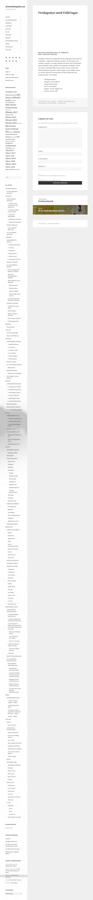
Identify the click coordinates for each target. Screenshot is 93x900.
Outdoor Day (11, 595)
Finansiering (11, 461)
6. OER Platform (12, 359)
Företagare (11, 495)
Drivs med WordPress (54, 223)
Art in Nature (11, 575)
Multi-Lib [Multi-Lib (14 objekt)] (9, 129)
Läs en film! (11, 740)
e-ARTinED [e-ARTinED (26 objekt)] (15, 97)
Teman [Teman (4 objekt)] (13, 148)
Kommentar (42, 127)
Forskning (10, 498)
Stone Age (10, 598)
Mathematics (11, 538)
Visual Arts (11, 557)
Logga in (7, 71)
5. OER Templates (13, 356)
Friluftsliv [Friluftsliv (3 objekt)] (13, 100)
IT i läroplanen (12, 506)
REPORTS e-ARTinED (12, 303)
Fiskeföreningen (13, 476)
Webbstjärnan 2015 (13, 521)
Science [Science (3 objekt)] (12, 137)
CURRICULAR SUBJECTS (13, 530)
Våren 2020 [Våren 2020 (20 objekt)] (10, 161)
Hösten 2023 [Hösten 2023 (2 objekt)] (19, 123)
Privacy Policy (10, 327)
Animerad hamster (13, 732)
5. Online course (12, 256)
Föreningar (11, 470)
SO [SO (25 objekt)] (18, 136)
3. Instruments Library (14, 392)
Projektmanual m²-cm (14, 444)
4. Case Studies (12, 353)
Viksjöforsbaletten (14, 487)
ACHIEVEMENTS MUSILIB (14, 384)
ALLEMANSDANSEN (11, 20)
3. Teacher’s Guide (13, 350)
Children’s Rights (13, 291)
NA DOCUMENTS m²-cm (13, 432)
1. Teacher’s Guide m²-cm (15, 418)
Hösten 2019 (62, 103)
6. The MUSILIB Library (14, 401)
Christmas (10, 578)
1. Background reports (14, 245)
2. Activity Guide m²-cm (14, 421)
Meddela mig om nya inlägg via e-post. (49, 180)
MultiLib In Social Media (14, 373)
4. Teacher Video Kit (13, 395)
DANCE (9, 722)
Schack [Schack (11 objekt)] (7, 137)
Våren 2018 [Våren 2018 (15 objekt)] (9, 156)
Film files (10, 768)
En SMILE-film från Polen (12, 849)
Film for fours (11, 771)
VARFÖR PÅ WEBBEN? (13, 504)
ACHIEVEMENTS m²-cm (13, 416)
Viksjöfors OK (12, 484)
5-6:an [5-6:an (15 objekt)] (14, 92)
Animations (11, 569)
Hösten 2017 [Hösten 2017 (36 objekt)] (11, 112)
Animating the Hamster (14, 765)
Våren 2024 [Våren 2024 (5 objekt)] (16, 169)
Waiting (10, 779)
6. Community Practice (14, 259)
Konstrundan (12, 479)
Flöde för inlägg (9, 74)
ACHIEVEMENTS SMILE (13, 698)
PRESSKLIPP (10, 455)
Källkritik (10, 509)
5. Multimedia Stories (14, 398)
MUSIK (8, 759)
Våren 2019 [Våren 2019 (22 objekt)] (10, 158)
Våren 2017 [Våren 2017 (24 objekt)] (10, 153)
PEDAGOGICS (9, 47)
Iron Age (10, 589)
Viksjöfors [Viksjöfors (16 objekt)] (9, 150)
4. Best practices (12, 253)
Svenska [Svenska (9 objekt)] (8, 148)
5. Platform (11, 653)
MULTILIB (8, 35)
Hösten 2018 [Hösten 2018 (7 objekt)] (9, 115)
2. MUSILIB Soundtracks (14, 389)
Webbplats (41, 166)
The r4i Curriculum (14, 641)
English (10, 533)
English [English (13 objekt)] (8, 100)
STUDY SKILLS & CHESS (14, 817)
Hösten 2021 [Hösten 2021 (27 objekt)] (11, 123)
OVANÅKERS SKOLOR (13, 450)
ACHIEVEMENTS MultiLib (14, 341)
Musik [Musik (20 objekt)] (15, 129)
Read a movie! (12, 776)
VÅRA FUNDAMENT (12, 458)
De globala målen (12, 453)
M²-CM (7, 32)
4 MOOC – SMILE (12, 716)
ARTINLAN (8, 23)
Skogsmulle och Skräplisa (15, 749)
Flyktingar (11, 464)
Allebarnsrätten (13, 285)
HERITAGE (11, 805)
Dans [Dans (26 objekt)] (7, 97)
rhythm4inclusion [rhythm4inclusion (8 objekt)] (11, 134)
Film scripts (11, 774)
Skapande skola (12, 501)
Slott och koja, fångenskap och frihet (12, 870)
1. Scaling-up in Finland (14, 387)
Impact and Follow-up (13, 336)
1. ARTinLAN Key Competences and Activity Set (13, 205)
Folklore (10, 584)
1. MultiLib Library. (13, 344)
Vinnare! (7, 838)
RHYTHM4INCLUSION (11, 41)
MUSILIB (7, 38)
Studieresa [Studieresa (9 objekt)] (9, 143)
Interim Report (12, 311)
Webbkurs (11, 518)
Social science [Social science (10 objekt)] (10, 139)
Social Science (12, 555)
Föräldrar (10, 467)
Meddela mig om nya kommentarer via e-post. (52, 175)
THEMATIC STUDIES (12, 566)
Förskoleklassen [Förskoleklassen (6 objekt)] (10, 102)
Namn (40, 151)
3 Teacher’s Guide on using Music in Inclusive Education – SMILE (14, 711)
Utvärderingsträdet (13, 321)
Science (10, 552)
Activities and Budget (12, 333)
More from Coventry (15, 880)
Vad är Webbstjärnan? (14, 515)
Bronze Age (11, 791)
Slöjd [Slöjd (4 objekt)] (15, 137)
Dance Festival (12, 581)
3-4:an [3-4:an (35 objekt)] (8, 91)
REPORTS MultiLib (12, 370)
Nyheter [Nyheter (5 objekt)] (11, 132)
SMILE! (7, 44)
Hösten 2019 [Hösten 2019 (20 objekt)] (10, 117)
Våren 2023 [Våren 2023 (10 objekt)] (9, 169)
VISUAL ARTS (10, 782)
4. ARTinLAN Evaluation (14, 219)
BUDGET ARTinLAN (12, 225)
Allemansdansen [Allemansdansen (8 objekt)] (10, 95)
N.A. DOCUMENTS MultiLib (14, 365)
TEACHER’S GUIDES (12, 563)
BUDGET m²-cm (11, 429)
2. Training (11, 247)
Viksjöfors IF (12, 482)
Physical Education (13, 549)
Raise (10, 811)
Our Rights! (11, 592)
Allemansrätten (13, 288)
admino (55, 101)
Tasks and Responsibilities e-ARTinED (13, 276)
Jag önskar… (14, 883)
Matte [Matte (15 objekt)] (13, 126)
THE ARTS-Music (52, 103)
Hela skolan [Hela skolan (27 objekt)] (10, 104)
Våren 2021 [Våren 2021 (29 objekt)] (10, 164)
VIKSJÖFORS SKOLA (12, 524)
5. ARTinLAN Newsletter (14, 222)
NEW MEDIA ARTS (12, 762)
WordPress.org (9, 80)
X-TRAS (9, 803)
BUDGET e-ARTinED (12, 262)
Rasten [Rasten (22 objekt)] (17, 132)
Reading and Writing (13, 746)
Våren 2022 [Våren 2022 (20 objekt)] (10, 167)
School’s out (12, 814)
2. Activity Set (11, 347)
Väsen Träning (12, 756)
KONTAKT (8, 324)
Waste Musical (12, 604)
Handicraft (11, 535)
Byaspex (11, 473)
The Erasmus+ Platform (14, 318)
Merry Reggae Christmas (15, 743)
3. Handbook (11, 250)
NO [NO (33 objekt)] (7, 131)
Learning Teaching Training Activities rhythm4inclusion (14, 674)
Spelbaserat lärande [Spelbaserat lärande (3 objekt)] (9, 141)
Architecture (11, 572)
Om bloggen (11, 512)
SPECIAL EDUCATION (12, 560)
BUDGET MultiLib (11, 362)
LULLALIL (8, 29)
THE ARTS (8, 50)
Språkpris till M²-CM (11, 841)
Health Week (11, 586)
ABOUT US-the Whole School (67, 101)
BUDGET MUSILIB (11, 404)
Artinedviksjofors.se (15, 6)
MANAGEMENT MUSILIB (13, 407)
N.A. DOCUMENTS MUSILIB (14, 410)
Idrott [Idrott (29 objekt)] (8, 126)
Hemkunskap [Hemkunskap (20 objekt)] (11, 107)
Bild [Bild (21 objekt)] (18, 94)
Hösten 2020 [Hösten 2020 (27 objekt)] (11, 120)
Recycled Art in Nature (14, 797)
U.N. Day (10, 601)
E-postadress (43, 159)
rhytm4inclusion (42, 103)
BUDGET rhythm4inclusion (14, 656)
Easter (10, 808)
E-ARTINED (8, 26)
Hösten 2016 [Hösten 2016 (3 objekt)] (8, 110)
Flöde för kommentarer (12, 77)
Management (11, 367)
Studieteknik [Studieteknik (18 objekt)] (10, 145)
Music (9, 541)
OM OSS (7, 17)
